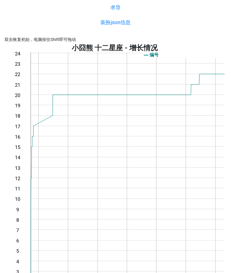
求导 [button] (115, 8)
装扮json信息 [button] (115, 22)
